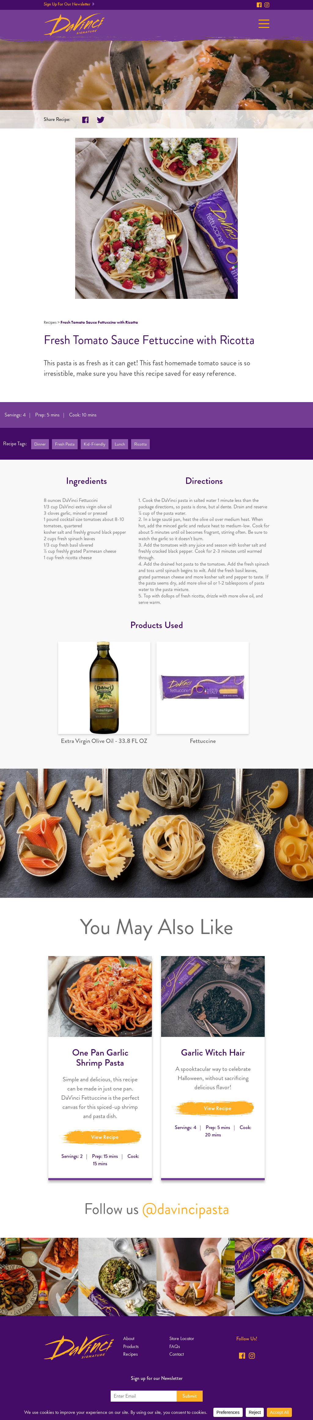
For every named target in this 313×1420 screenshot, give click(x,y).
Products (131, 1346)
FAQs (174, 1346)
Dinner (40, 444)
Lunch (120, 444)
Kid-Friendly (94, 444)
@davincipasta (185, 1209)
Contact (176, 1354)
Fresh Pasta (65, 444)
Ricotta (140, 444)
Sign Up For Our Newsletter (67, 4)
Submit (189, 1395)
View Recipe (105, 1137)
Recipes (50, 322)
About (128, 1338)
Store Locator (181, 1338)
